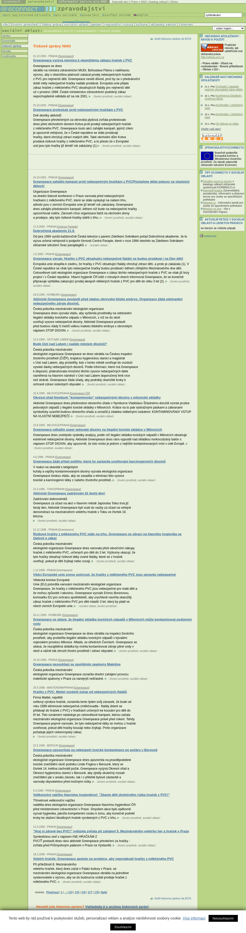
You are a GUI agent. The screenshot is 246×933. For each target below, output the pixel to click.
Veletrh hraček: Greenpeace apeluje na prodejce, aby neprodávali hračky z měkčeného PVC (103, 859)
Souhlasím (122, 927)
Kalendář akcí (120, 1)
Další (104, 892)
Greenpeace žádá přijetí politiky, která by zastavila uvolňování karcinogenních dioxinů (99, 461)
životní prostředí (103, 96)
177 (90, 892)
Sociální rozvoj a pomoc (217, 181)
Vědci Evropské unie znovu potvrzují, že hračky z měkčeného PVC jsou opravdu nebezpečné (104, 574)
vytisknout (208, 236)
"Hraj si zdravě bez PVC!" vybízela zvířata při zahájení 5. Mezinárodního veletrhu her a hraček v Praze (111, 831)
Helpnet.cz (209, 202)
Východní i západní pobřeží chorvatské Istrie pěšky (224, 88)
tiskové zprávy (11, 45)
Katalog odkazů (158, 1)
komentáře (8, 40)
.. (66, 892)
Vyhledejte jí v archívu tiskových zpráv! (117, 907)
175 (77, 892)
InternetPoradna (212, 190)
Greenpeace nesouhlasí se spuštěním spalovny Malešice (77, 664)
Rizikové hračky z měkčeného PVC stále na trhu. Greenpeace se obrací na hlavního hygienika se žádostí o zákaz (107, 536)
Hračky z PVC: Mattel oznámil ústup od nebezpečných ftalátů (80, 692)
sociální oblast (122, 96)
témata (6, 50)
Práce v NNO (139, 1)
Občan (174, 1)
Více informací (194, 918)
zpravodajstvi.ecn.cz (58, 30)
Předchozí (52, 892)
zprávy (6, 35)
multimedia (9, 56)
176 (83, 892)
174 (70, 892)
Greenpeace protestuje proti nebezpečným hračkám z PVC (78, 110)
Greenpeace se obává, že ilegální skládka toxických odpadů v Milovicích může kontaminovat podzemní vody (112, 621)
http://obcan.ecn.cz (212, 57)
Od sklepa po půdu (227, 123)
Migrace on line (212, 208)
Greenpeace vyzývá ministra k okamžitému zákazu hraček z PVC (82, 60)
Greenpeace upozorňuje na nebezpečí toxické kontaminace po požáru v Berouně (95, 750)
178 (96, 892)
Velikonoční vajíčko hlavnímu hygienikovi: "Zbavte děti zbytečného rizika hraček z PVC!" (101, 795)
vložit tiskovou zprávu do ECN (172, 38)
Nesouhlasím (223, 918)
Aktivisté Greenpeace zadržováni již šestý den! (69, 493)
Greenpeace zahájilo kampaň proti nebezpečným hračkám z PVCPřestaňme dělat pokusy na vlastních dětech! (111, 184)
